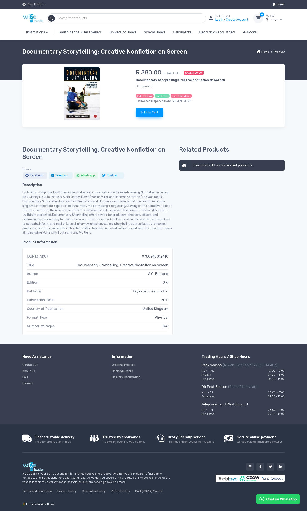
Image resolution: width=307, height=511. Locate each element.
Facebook (34, 175)
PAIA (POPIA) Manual (149, 491)
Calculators (182, 32)
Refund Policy (120, 491)
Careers (27, 383)
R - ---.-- (275, 18)
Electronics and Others (217, 32)
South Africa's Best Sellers (80, 32)
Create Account (237, 19)
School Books (154, 32)
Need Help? (32, 4)
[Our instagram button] (250, 467)
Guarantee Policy (94, 491)
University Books (122, 32)
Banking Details (122, 371)
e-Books (249, 32)
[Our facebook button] (260, 467)
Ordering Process (123, 365)
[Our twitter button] (270, 467)
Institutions (35, 32)
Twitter (109, 175)
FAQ (25, 377)
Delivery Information (126, 377)
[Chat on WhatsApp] (278, 499)
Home (278, 4)
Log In (219, 19)
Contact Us (30, 365)
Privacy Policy (67, 491)
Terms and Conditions (37, 491)
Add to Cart (149, 112)
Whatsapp (86, 175)
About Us (28, 371)
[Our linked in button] (281, 467)
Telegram (59, 175)
